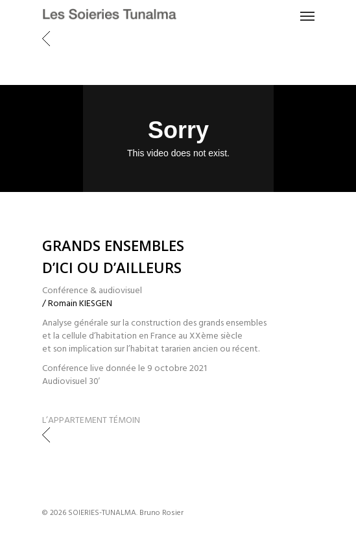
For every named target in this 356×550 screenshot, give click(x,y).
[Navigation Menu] (307, 15)
